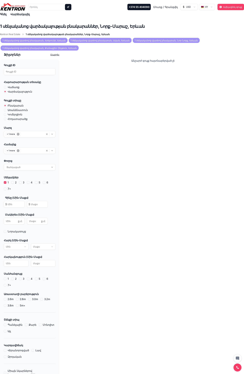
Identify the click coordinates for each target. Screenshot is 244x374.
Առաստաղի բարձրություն (21, 294)
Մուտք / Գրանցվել (165, 7)
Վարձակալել (20, 14)
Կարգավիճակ (13, 345)
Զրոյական (15, 356)
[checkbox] (5, 182)
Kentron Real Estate (10, 34)
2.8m (23, 299)
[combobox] (189, 7)
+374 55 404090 (139, 7)
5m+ (22, 305)
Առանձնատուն (18, 110)
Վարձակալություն (20, 91)
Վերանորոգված (18, 350)
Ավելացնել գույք (230, 7)
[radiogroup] (29, 89)
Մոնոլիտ (48, 324)
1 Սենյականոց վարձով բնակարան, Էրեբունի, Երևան (34, 40)
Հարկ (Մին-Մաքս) (16, 240)
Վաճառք (13, 87)
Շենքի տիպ (11, 319)
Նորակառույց (17, 231)
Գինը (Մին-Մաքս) (16, 197)
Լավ (38, 350)
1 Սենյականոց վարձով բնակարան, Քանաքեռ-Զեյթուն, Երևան (40, 48)
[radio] (5, 87)
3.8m (11, 305)
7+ (9, 188)
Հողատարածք (17, 118)
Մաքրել (54, 54)
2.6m (11, 299)
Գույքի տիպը (12, 100)
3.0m (35, 299)
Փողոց (8, 160)
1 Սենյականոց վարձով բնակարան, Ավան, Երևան (100, 40)
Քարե (32, 324)
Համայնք (10, 144)
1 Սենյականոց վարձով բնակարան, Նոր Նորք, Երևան (166, 40)
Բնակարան (16, 105)
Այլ (9, 331)
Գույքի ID (9, 65)
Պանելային (15, 324)
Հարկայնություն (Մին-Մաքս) (23, 256)
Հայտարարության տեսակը (22, 82)
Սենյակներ (11, 177)
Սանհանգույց (13, 273)
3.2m (47, 299)
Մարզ (8, 127)
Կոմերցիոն (15, 114)
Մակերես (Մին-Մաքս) (19, 214)
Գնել (3, 14)
